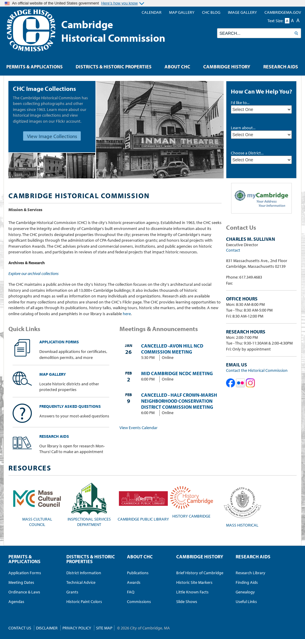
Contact (233, 250)
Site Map (104, 628)
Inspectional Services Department (89, 504)
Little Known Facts (192, 592)
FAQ (130, 592)
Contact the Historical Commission (257, 370)
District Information (83, 572)
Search (296, 33)
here (127, 313)
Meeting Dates (21, 582)
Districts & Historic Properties (114, 67)
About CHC (177, 67)
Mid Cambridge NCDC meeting (177, 373)
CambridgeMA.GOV (282, 12)
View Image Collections (52, 136)
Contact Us (19, 628)
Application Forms (46, 342)
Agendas (16, 601)
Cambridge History (226, 67)
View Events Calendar (138, 427)
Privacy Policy (76, 628)
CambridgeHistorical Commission (113, 30)
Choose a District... (247, 153)
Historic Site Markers (194, 582)
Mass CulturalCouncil (37, 504)
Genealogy (245, 592)
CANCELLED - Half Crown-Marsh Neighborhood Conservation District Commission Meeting (179, 401)
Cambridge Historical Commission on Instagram (250, 382)
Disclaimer (47, 628)
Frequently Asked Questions (57, 406)
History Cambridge (191, 500)
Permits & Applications (34, 67)
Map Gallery (39, 374)
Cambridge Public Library (143, 502)
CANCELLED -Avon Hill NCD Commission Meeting (172, 349)
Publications (138, 572)
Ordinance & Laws (24, 592)
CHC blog (211, 12)
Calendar (152, 12)
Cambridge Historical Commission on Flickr (240, 382)
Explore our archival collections (33, 273)
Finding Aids (247, 582)
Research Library (250, 572)
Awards (133, 582)
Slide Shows (186, 601)
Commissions (139, 601)
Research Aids (41, 436)
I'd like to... (240, 102)
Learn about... (243, 127)
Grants (72, 592)
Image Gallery (242, 12)
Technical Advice (80, 582)
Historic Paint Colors (84, 601)
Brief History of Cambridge (199, 572)
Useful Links (246, 601)
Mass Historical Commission (242, 504)
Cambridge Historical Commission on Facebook (230, 382)
